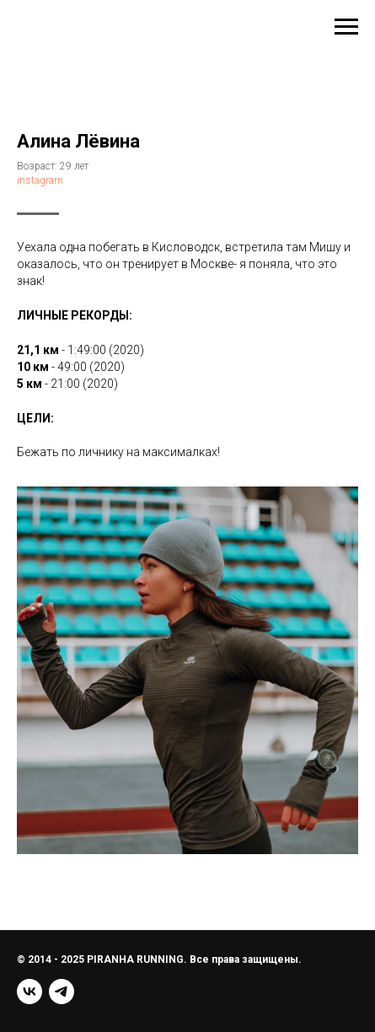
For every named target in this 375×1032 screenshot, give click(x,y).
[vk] (29, 991)
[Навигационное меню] (346, 27)
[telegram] (61, 991)
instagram (40, 180)
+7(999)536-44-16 (73, 27)
